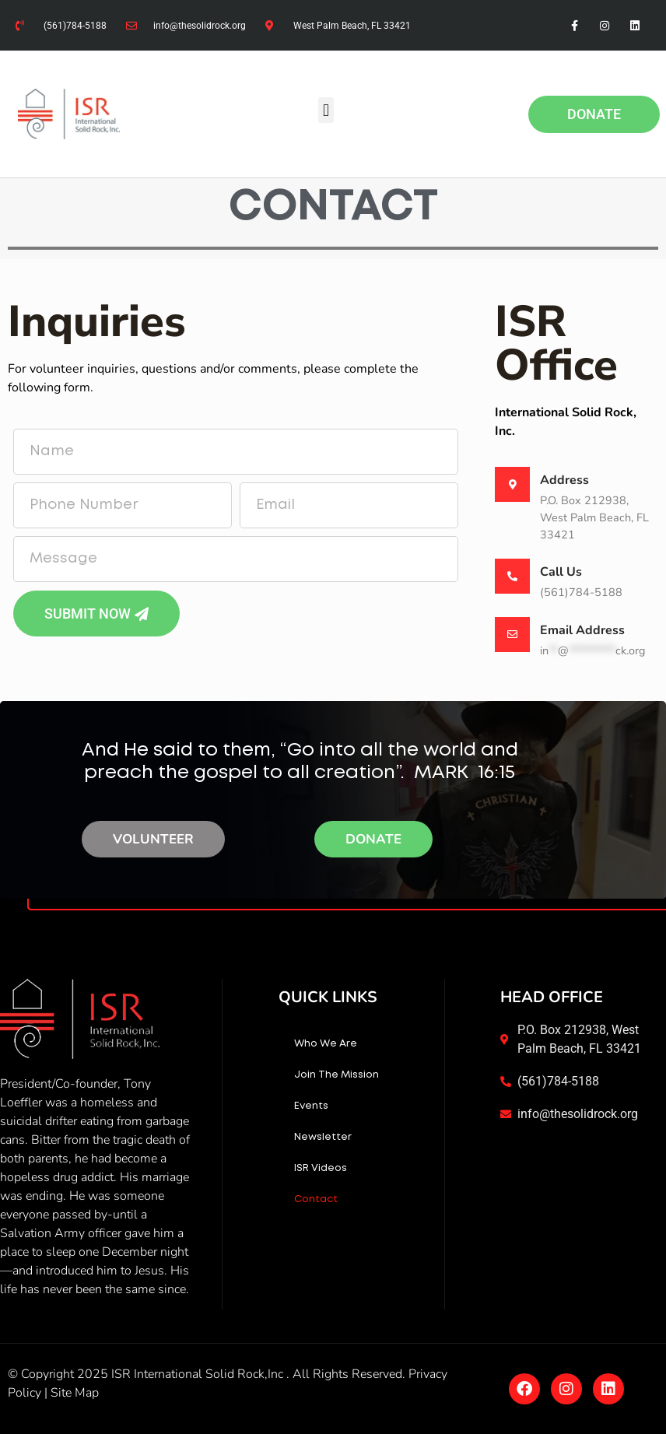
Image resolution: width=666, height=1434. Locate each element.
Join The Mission (336, 1075)
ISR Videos (320, 1168)
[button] (325, 110)
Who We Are (325, 1044)
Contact (316, 1199)
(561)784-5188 (581, 592)
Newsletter (323, 1137)
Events (311, 1106)
